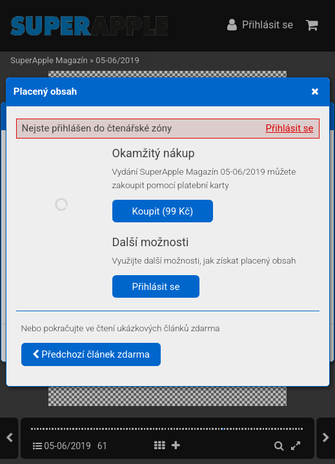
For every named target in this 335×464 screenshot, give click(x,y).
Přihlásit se (290, 128)
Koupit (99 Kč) (163, 211)
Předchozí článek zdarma (91, 354)
